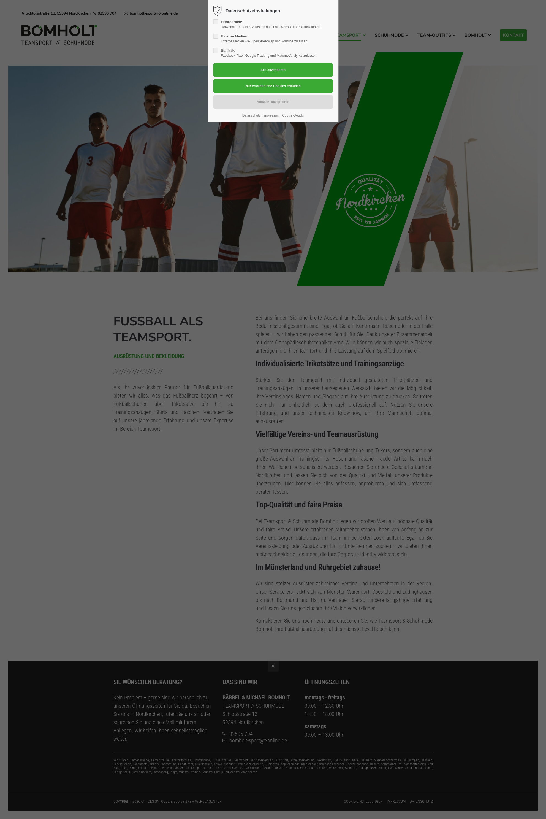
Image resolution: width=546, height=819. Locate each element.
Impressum (271, 115)
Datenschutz (251, 115)
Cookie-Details (293, 115)
